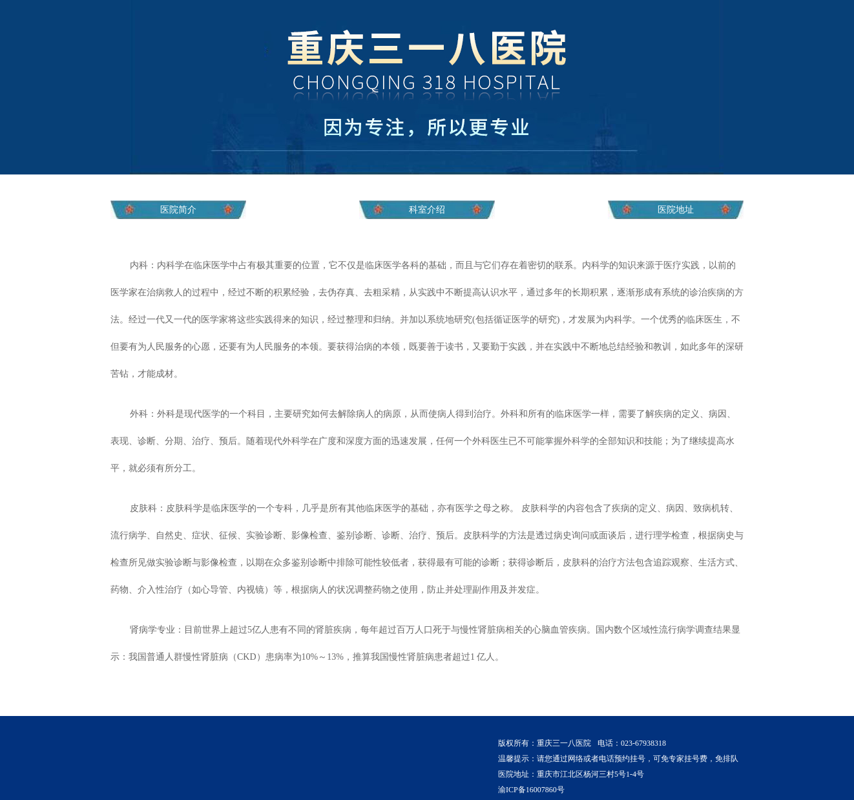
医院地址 (676, 210)
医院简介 (178, 210)
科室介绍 (427, 210)
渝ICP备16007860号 (531, 789)
